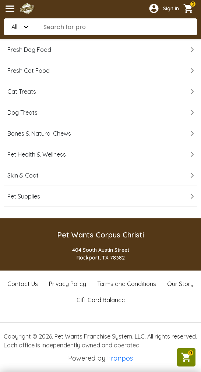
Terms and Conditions (126, 283)
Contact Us (22, 283)
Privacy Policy (67, 283)
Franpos (120, 358)
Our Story (180, 283)
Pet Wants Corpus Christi (100, 234)
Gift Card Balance (101, 300)
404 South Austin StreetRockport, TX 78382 (100, 254)
